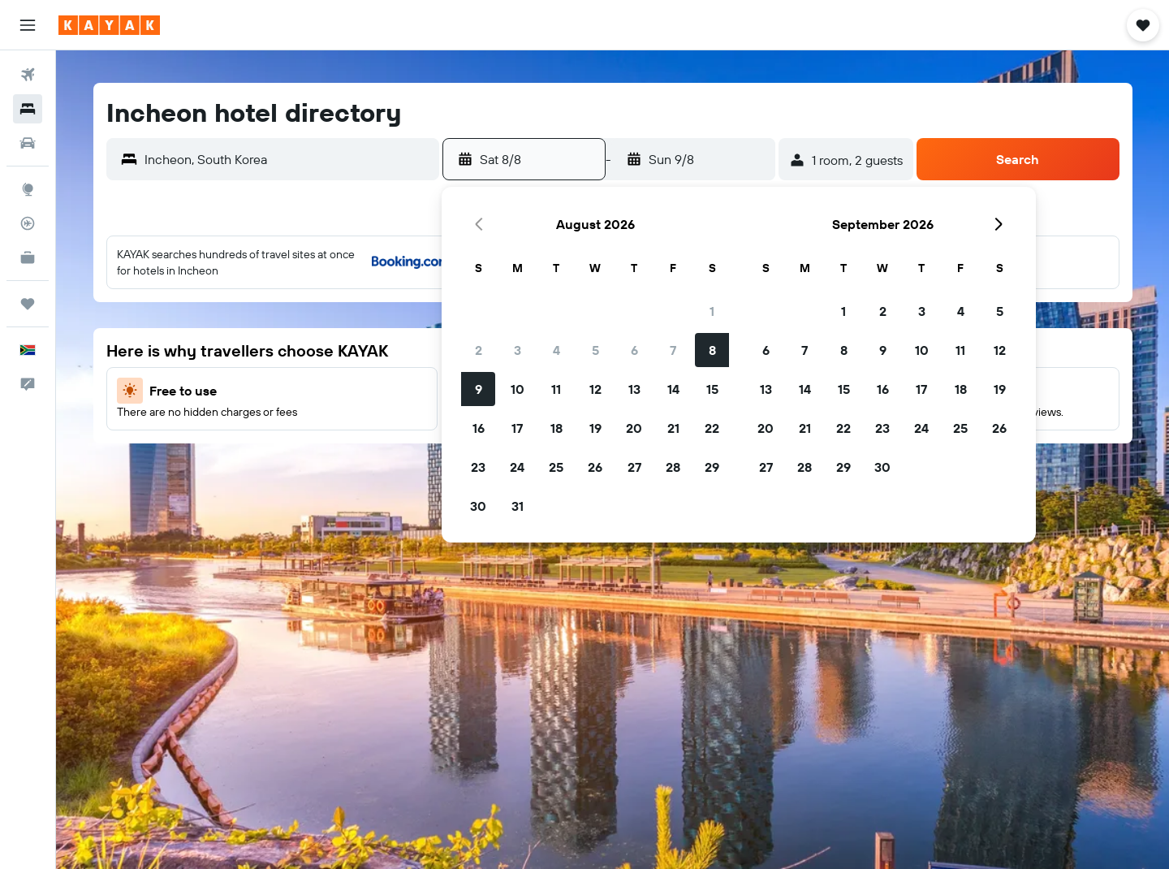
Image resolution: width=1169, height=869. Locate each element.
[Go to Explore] (27, 189)
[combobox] (287, 159)
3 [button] (517, 350)
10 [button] (517, 389)
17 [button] (517, 428)
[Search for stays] (27, 109)
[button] (27, 25)
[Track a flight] (27, 223)
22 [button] (712, 428)
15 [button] (712, 389)
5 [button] (595, 350)
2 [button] (478, 350)
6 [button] (634, 350)
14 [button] (673, 389)
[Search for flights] (27, 74)
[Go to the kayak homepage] (109, 25)
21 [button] (673, 428)
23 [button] (478, 467)
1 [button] (712, 311)
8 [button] (712, 350)
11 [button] (556, 389)
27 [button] (634, 467)
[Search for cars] (27, 143)
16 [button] (478, 428)
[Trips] (27, 304)
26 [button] (595, 467)
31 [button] (517, 506)
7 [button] (673, 350)
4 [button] (556, 350)
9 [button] (478, 389)
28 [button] (673, 467)
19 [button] (595, 428)
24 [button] (517, 467)
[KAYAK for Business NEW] (27, 257)
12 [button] (595, 389)
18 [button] (556, 428)
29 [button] (712, 467)
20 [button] (634, 428)
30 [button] (478, 506)
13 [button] (634, 389)
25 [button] (556, 467)
